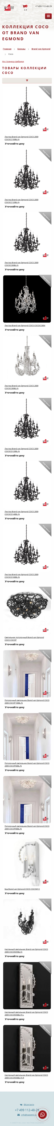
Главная (7, 49)
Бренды (21, 49)
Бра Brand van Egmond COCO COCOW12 (22, 889)
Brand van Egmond (41, 49)
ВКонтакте (29, 1104)
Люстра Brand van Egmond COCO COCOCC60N (25, 325)
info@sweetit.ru (29, 1114)
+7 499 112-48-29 (43, 6)
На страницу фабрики (13, 61)
